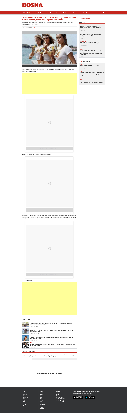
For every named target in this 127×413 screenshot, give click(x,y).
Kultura (41, 391)
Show (41, 398)
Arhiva (57, 390)
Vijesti (34, 12)
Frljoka (41, 407)
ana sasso (29, 280)
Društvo (24, 404)
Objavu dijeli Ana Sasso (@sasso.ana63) (49, 148)
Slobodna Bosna (85, 18)
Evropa (74, 12)
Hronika (52, 12)
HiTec (41, 395)
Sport (64, 12)
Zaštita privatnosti (60, 398)
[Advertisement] (49, 83)
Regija (69, 12)
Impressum (59, 395)
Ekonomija (58, 12)
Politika (39, 12)
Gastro (41, 394)
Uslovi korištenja (60, 397)
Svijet (80, 12)
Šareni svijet (42, 408)
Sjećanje (42, 390)
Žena (41, 401)
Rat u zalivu (25, 390)
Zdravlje (42, 392)
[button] (75, 32)
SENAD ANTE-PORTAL (44, 410)
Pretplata (58, 392)
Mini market (25, 405)
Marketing (58, 391)
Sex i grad (42, 400)
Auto (41, 397)
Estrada (41, 402)
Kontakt (58, 394)
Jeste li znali (43, 404)
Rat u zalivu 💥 (26, 12)
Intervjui (46, 12)
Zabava (41, 405)
